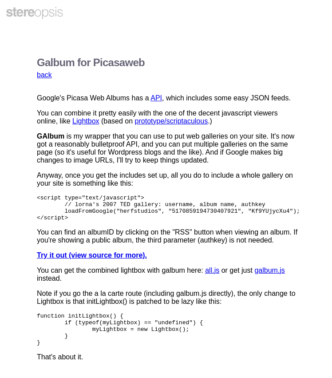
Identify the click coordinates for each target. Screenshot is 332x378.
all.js (212, 275)
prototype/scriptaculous (171, 121)
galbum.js (269, 275)
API (156, 98)
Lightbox (85, 121)
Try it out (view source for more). (92, 260)
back (44, 75)
